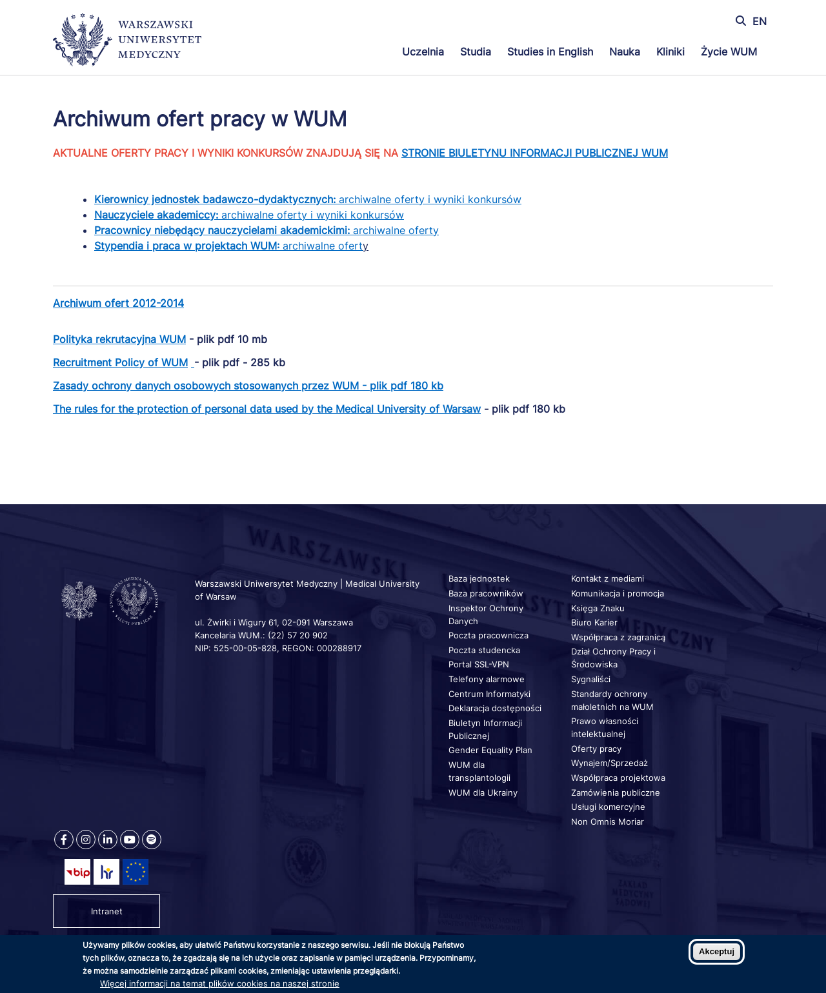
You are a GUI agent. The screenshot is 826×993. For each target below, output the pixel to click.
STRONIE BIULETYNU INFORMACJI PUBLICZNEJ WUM (534, 152)
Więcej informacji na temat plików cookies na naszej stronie (219, 983)
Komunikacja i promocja (617, 593)
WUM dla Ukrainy (483, 792)
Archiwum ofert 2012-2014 (118, 303)
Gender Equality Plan (490, 750)
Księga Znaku (598, 608)
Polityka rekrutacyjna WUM (119, 339)
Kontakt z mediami (607, 578)
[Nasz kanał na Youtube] (129, 839)
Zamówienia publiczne (615, 792)
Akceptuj (716, 951)
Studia (475, 51)
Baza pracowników (485, 593)
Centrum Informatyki (489, 694)
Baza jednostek (479, 578)
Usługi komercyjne (608, 806)
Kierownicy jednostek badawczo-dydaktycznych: (216, 199)
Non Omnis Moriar (607, 821)
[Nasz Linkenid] (107, 839)
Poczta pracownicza (488, 635)
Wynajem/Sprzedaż (609, 763)
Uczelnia (423, 51)
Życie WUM (729, 51)
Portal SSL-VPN (478, 664)
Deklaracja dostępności (494, 708)
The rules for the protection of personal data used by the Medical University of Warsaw (267, 408)
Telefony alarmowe (486, 679)
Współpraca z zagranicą (618, 637)
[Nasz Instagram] (86, 839)
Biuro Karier (594, 622)
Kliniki (670, 51)
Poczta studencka (484, 650)
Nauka (624, 51)
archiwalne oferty (266, 230)
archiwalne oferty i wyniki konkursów (430, 199)
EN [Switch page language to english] (759, 21)
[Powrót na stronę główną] (127, 41)
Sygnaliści (590, 679)
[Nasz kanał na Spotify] (151, 839)
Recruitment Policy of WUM (120, 362)
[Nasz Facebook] (64, 839)
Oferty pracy (596, 748)
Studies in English (550, 51)
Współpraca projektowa (618, 777)
